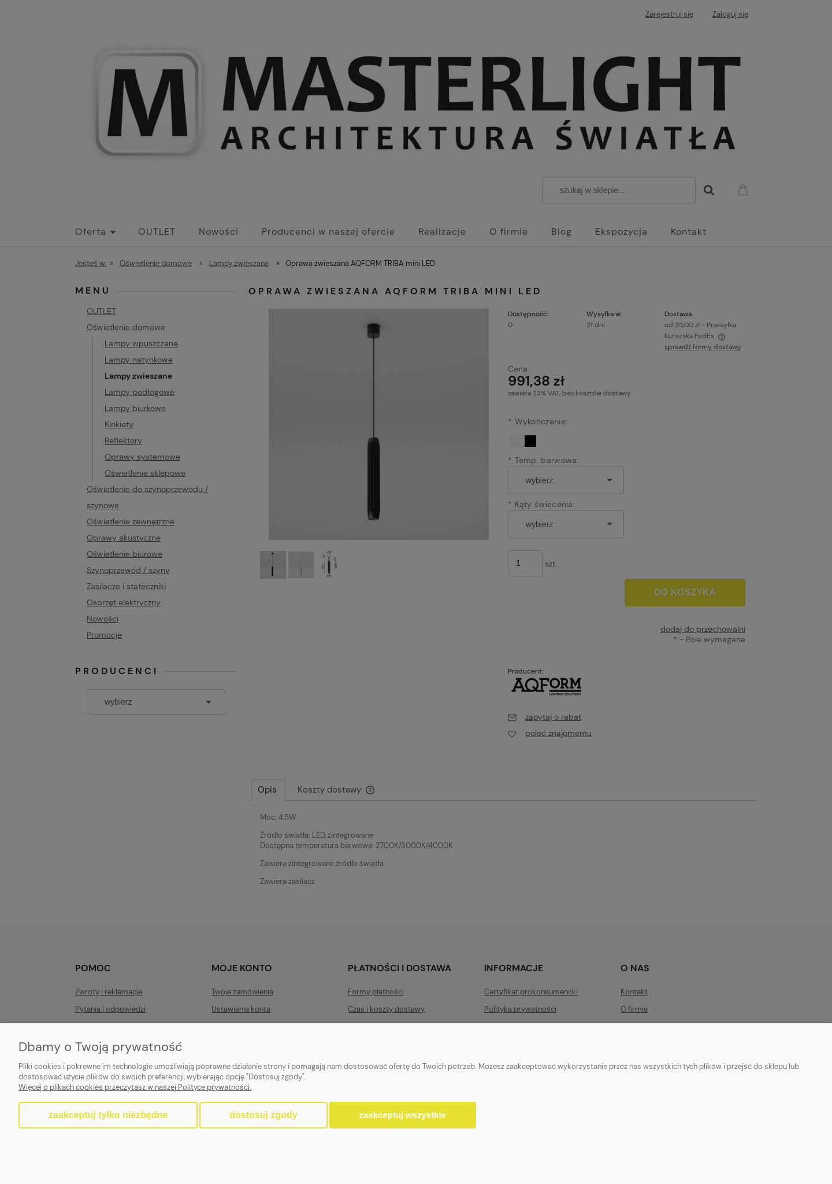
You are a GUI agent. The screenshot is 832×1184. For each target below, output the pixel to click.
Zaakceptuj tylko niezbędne (108, 1115)
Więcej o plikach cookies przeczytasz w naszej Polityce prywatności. (134, 1087)
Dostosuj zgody (263, 1115)
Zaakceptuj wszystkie (402, 1115)
